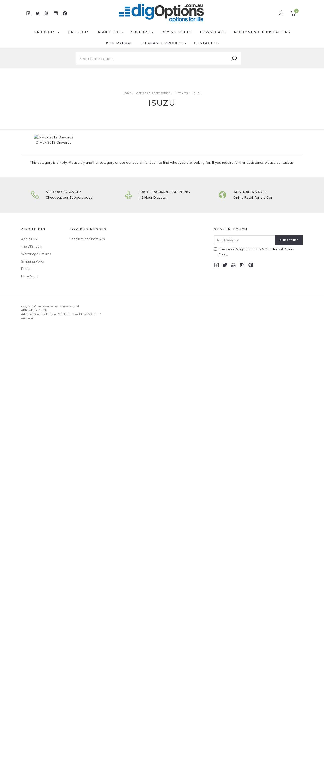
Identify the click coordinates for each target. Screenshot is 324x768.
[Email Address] (244, 240)
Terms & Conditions (266, 249)
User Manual (118, 43)
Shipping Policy (33, 261)
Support (142, 32)
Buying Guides (177, 32)
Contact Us (206, 43)
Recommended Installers (262, 32)
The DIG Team (31, 246)
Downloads (213, 32)
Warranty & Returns (36, 254)
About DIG (110, 32)
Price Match (30, 276)
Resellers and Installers (87, 239)
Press (25, 269)
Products (46, 32)
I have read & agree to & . (254, 251)
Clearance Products (163, 43)
